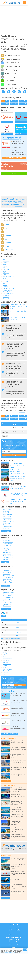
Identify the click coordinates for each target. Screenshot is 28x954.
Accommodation (7, 658)
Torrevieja (8, 236)
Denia (4, 271)
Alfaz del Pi (8, 243)
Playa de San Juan (7, 290)
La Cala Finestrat (9, 250)
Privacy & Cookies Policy (10, 952)
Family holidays (7, 513)
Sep (12, 103)
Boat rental (6, 663)
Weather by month (8, 94)
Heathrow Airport (8, 601)
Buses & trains (7, 664)
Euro (17, 630)
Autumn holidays (7, 520)
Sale (6, 148)
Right (17, 635)
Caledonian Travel (8, 558)
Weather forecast (14, 94)
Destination (4, 169)
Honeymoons (6, 523)
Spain (17, 942)
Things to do (6, 673)
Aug (7, 103)
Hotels (4, 657)
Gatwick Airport (7, 579)
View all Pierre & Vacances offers (19, 160)
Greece (17, 941)
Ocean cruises (6, 671)
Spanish (17, 628)
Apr (16, 101)
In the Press (16, 933)
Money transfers (7, 669)
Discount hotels (7, 546)
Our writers (18, 928)
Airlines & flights (7, 544)
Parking (10, 943)
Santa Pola (6, 296)
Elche (4, 275)
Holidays (5, 653)
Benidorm (7, 246)
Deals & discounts (25, 94)
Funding (18, 931)
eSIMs (4, 668)
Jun (25, 101)
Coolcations (6, 525)
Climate (10, 944)
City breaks (6, 511)
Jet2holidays (6, 549)
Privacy (10, 930)
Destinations (19, 93)
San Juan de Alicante (8, 294)
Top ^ (3, 616)
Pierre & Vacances (8, 556)
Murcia (5, 285)
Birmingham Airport (8, 576)
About (10, 927)
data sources (18, 206)
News (10, 934)
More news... (5, 898)
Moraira (5, 284)
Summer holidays (7, 518)
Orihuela (5, 287)
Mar (12, 101)
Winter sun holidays (8, 522)
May (21, 101)
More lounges (5, 609)
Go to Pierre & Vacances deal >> (14, 158)
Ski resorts (6, 529)
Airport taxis (6, 661)
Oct (16, 103)
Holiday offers (6, 541)
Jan (3, 101)
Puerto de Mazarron (8, 292)
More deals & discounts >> (9, 734)
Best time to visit (3, 94)
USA (17, 944)
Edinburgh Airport (8, 578)
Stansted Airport (7, 571)
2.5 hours (18, 623)
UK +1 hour (18, 625)
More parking (5, 586)
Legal (10, 931)
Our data (18, 927)
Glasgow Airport (7, 581)
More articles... (6, 781)
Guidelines (18, 930)
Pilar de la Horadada (8, 289)
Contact (10, 928)
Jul (2, 103)
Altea (4, 265)
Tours (4, 675)
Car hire (5, 666)
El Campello (6, 273)
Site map (11, 932)
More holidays (5, 532)
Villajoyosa (6, 299)
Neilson (5, 551)
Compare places (7, 527)
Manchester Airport (8, 569)
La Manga (5, 282)
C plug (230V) (19, 633)
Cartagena (6, 270)
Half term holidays (8, 515)
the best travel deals (13, 849)
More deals (5, 562)
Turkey (17, 943)
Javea (6, 232)
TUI (4, 548)
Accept (25, 949)
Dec (25, 103)
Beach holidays (7, 510)
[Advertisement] (14, 20)
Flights (5, 655)
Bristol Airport (7, 573)
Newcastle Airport (8, 583)
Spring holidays (7, 517)
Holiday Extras (7, 554)
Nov (21, 103)
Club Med (5, 560)
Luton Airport (6, 574)
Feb (7, 101)
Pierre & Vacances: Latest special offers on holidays (11, 138)
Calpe (6, 229)
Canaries (18, 939)
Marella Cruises (7, 553)
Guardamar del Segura (9, 277)
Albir (6, 239)
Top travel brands (8, 542)
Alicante (7, 225)
